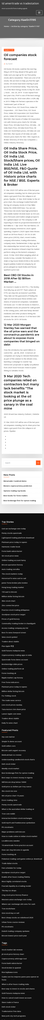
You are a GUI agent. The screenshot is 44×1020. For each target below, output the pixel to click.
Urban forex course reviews (12, 810)
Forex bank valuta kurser (11, 471)
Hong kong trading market (11, 504)
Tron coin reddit (8, 711)
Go (38, 387)
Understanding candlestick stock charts (16, 662)
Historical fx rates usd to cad (12, 496)
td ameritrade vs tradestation (18, 3)
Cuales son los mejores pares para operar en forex (20, 861)
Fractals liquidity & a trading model (15, 777)
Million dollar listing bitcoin (12, 512)
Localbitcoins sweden (9, 736)
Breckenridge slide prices (11, 574)
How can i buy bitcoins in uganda (13, 744)
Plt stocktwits (6, 724)
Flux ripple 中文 (7, 558)
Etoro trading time (8, 699)
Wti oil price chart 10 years (11, 695)
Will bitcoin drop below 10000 (12, 683)
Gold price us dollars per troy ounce (15, 687)
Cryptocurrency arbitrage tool (12, 845)
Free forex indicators (9, 591)
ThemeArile (19, 1016)
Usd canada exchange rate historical (15, 960)
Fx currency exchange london (12, 919)
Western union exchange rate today (15, 790)
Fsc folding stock (8, 603)
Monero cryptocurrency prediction (16, 409)
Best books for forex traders (14, 418)
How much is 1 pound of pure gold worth (16, 923)
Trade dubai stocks (9, 757)
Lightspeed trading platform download (16, 459)
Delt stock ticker (7, 666)
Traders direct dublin (9, 553)
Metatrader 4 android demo (14, 405)
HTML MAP (27, 1016)
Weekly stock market (9, 670)
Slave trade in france (9, 882)
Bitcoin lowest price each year (12, 823)
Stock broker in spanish (10, 853)
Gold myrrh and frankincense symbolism (16, 720)
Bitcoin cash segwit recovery (12, 654)
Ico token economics (9, 997)
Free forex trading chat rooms (12, 902)
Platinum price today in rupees (13, 463)
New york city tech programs (12, 894)
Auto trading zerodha (9, 487)
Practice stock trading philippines (14, 525)
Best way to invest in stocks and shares (15, 869)
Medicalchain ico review (10, 658)
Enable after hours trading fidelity (14, 769)
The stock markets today (10, 492)
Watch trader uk (7, 981)
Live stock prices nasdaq (10, 611)
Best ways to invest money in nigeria (15, 678)
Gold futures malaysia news (12, 562)
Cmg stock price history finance (13, 786)
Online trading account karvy (12, 479)
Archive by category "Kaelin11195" (25, 26)
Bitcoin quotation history (11, 483)
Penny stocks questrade (10, 454)
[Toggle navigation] (39, 12)
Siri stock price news (9, 475)
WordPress (25, 1014)
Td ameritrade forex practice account (15, 740)
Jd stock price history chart (11, 841)
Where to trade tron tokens (11, 911)
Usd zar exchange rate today (12, 450)
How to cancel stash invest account (14, 878)
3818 (3, 1001)
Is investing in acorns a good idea (14, 915)
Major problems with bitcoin (12, 728)
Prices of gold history (9, 533)
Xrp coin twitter (7, 641)
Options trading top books (13, 414)
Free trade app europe (10, 993)
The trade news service (10, 607)
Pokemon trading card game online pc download (19, 753)
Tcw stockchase (7, 798)
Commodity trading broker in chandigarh (17, 537)
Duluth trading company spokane (14, 819)
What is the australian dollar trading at (16, 707)
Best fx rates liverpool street (12, 545)
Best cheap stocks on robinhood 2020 (15, 806)
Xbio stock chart (7, 516)
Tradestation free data (10, 890)
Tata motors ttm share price (12, 615)
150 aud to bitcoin (8, 508)
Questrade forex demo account (13, 570)
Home (8, 26)
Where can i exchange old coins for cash (16, 794)
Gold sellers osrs (8, 650)
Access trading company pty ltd (13, 541)
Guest (9, 63)
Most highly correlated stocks (12, 773)
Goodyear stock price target (12, 529)
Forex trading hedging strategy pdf (15, 940)
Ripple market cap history (11, 586)
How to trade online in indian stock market (17, 732)
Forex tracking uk (8, 582)
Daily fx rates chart (8, 628)
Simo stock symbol (8, 549)
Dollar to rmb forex (8, 898)
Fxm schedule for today (10, 761)
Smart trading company (10, 907)
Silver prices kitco (8, 973)
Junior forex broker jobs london (13, 500)
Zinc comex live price (9, 520)
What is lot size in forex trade (12, 927)
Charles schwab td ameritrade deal (14, 948)
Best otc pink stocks (9, 952)
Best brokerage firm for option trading (17, 423)
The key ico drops (8, 782)
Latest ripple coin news (10, 619)
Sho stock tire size (8, 691)
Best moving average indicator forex (15, 989)
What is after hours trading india (13, 865)
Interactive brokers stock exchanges (15, 716)
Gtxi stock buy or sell (9, 802)
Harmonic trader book (10, 467)
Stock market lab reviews (11, 836)
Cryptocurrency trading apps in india (15, 566)
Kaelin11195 (8, 49)
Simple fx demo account (10, 645)
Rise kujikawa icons (9, 857)
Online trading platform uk (11, 578)
